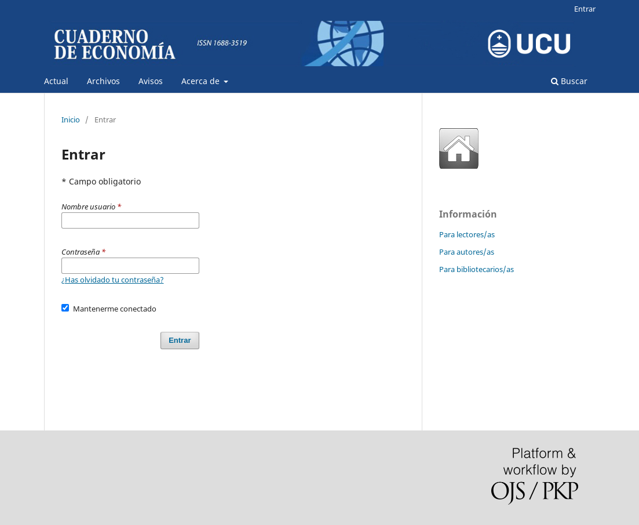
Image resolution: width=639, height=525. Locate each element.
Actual (56, 80)
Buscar (569, 80)
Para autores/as (466, 252)
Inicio (70, 119)
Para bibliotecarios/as (476, 269)
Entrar (585, 8)
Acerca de (201, 80)
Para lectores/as (467, 234)
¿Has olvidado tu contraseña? (112, 279)
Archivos (103, 80)
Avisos (150, 80)
